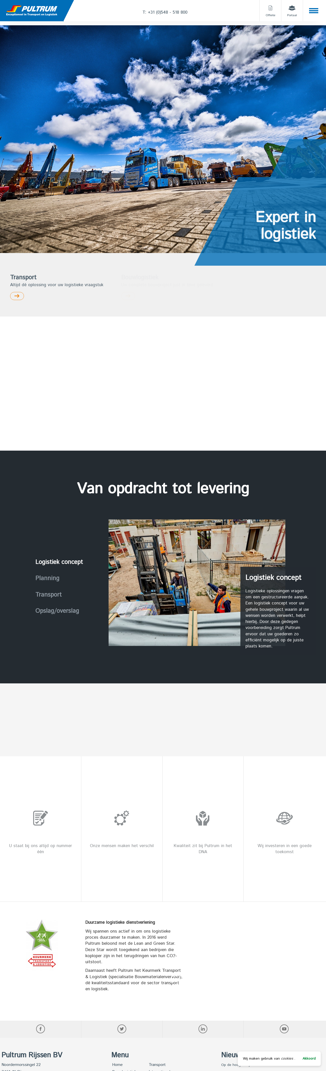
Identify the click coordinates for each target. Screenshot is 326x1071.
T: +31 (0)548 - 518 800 (164, 12)
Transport (157, 1065)
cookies (287, 1058)
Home (117, 1065)
